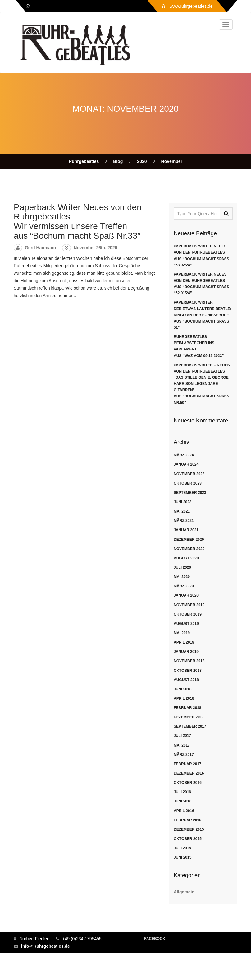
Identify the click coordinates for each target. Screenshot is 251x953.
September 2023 (190, 492)
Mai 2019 (182, 633)
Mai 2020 (182, 577)
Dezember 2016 (189, 773)
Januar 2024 (186, 464)
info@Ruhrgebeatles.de (45, 946)
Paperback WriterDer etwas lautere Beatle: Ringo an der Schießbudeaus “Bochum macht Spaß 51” (202, 315)
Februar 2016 (187, 820)
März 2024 (184, 455)
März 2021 (184, 520)
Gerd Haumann (40, 247)
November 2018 (189, 661)
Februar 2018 (187, 708)
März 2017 (184, 754)
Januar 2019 (186, 651)
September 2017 (190, 726)
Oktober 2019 (188, 614)
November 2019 (189, 605)
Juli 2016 (182, 792)
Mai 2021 (182, 511)
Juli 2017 (182, 736)
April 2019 (184, 642)
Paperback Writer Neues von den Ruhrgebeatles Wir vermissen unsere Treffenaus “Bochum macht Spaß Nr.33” (78, 221)
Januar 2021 (186, 530)
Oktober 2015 (188, 839)
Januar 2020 (186, 595)
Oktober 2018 (188, 670)
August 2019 (186, 623)
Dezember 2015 (189, 829)
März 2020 (184, 586)
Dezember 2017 (189, 717)
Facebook (154, 939)
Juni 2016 (182, 801)
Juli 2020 (182, 567)
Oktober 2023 (188, 483)
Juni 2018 (182, 689)
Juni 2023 (182, 502)
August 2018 (186, 680)
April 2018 (184, 698)
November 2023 (189, 474)
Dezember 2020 (189, 539)
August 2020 (186, 558)
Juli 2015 (182, 848)
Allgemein (184, 891)
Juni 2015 (182, 857)
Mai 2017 (182, 745)
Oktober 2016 (188, 782)
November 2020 (189, 549)
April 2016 (184, 811)
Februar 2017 (187, 764)
